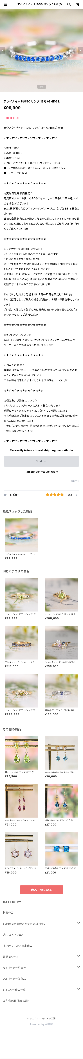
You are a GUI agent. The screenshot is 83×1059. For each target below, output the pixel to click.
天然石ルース (10, 956)
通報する (75, 481)
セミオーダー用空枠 (14, 967)
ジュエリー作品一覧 (14, 989)
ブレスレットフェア (13, 934)
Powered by (41, 1024)
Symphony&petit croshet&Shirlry (24, 923)
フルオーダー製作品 (14, 978)
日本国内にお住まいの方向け (41, 471)
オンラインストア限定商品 (17, 945)
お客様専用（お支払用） (16, 1000)
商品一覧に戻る (41, 890)
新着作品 (8, 912)
